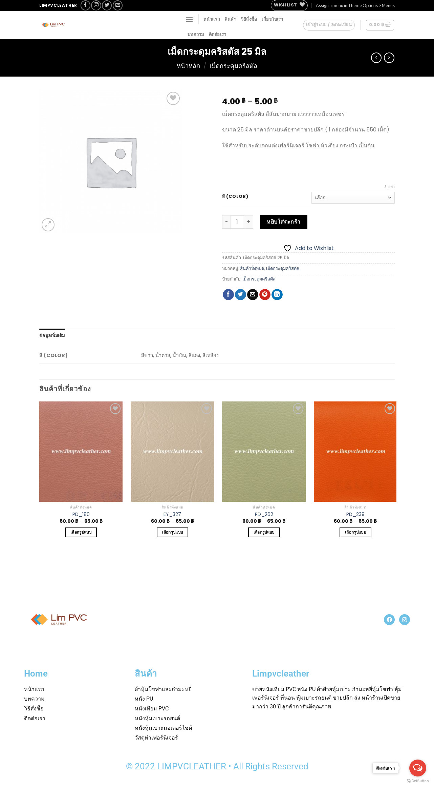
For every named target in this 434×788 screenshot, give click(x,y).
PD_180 (81, 514)
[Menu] (189, 19)
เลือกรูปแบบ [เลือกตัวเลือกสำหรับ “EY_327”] (172, 532)
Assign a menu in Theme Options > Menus (355, 5)
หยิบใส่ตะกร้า (284, 222)
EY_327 (172, 514)
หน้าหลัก (188, 66)
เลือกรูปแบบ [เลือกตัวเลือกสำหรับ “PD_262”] (264, 532)
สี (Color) (235, 196)
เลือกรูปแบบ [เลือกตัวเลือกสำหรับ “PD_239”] (355, 532)
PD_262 (264, 514)
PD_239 (355, 514)
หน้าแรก (211, 19)
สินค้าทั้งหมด (252, 268)
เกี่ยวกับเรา (272, 19)
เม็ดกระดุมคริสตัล (233, 66)
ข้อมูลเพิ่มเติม (52, 335)
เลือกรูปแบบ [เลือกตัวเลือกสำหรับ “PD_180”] (80, 532)
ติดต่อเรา (217, 34)
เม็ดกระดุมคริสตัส (259, 279)
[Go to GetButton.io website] (418, 781)
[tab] (52, 335)
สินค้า (230, 19)
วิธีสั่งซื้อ (249, 19)
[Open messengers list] (417, 768)
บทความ (196, 34)
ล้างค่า (389, 186)
